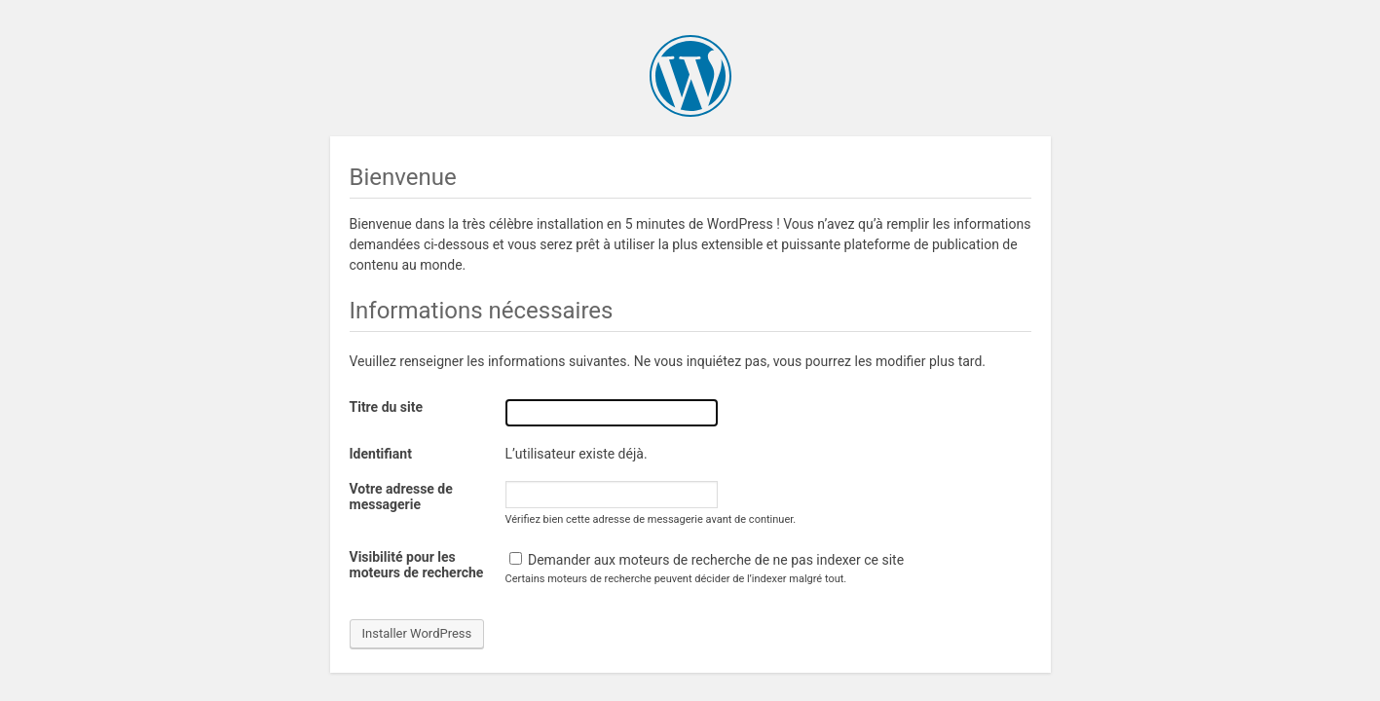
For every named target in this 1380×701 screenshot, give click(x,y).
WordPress (690, 76)
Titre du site (387, 407)
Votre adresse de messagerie (401, 496)
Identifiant (381, 453)
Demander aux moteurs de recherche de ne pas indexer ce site (707, 560)
